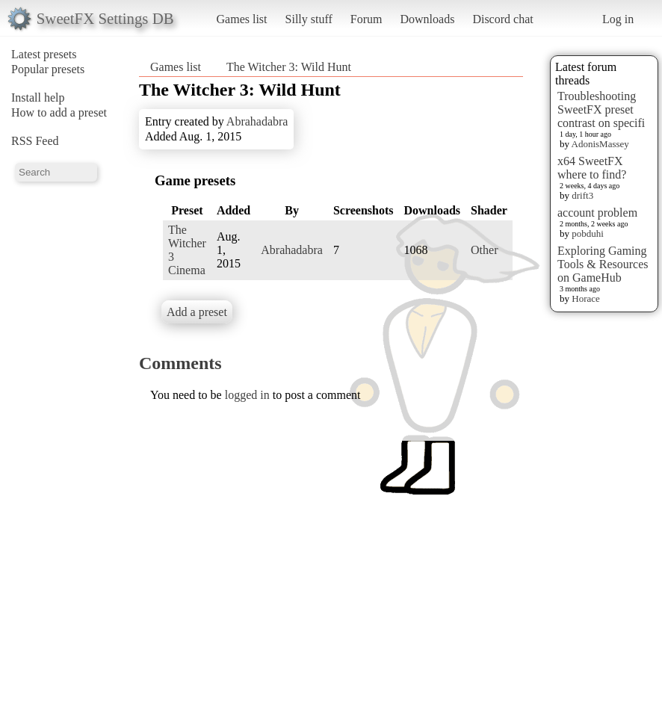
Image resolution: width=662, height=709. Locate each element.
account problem (597, 212)
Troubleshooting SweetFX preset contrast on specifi (601, 109)
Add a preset (197, 312)
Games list (242, 19)
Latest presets (44, 54)
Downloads (427, 19)
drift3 (582, 195)
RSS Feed (35, 140)
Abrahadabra (257, 121)
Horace (586, 298)
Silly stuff (308, 19)
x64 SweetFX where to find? (591, 168)
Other (484, 250)
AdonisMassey (600, 143)
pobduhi (588, 233)
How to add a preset (59, 112)
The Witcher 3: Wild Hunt (288, 67)
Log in (618, 19)
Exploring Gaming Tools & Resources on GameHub (603, 264)
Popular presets (47, 69)
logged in (247, 394)
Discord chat (502, 19)
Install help (38, 97)
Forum (366, 19)
